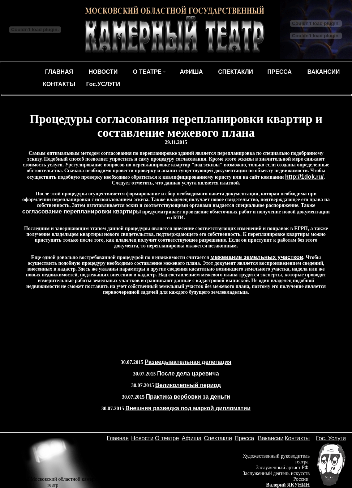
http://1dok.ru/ (304, 177)
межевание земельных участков (256, 257)
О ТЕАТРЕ (147, 72)
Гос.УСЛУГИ (103, 84)
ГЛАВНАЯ (59, 72)
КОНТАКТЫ (59, 84)
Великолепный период (188, 385)
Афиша (192, 438)
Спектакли (218, 438)
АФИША (191, 72)
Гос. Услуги (331, 438)
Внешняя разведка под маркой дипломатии (187, 408)
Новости (142, 438)
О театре (167, 438)
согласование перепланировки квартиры (81, 211)
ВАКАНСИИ (324, 72)
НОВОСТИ (103, 72)
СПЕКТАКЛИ (235, 72)
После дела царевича (188, 373)
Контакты (297, 438)
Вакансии (271, 438)
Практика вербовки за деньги (188, 397)
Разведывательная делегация (188, 362)
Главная (118, 438)
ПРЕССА (279, 72)
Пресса (244, 438)
